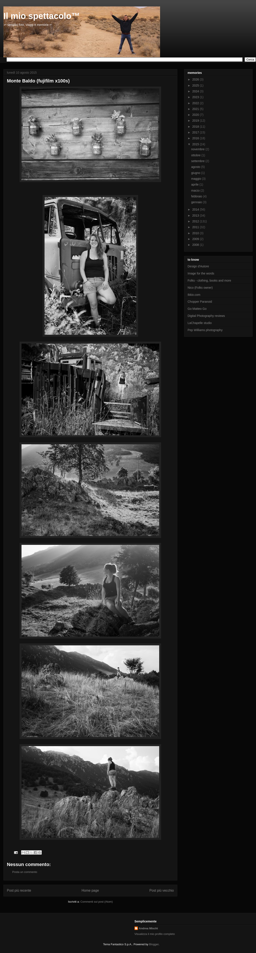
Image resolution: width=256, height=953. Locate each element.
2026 (196, 79)
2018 (196, 126)
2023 (196, 97)
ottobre (196, 155)
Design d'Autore (198, 266)
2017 (196, 132)
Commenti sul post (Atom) (96, 901)
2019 (196, 120)
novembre (198, 149)
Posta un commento (24, 872)
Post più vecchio (161, 890)
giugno (196, 173)
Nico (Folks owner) (200, 287)
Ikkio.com (194, 294)
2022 (196, 103)
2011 (196, 227)
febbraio (197, 196)
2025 (196, 85)
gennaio (197, 202)
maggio (196, 178)
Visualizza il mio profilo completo (154, 934)
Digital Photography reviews (206, 316)
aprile (195, 184)
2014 (196, 209)
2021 (196, 109)
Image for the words (201, 273)
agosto (196, 167)
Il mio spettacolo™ (41, 16)
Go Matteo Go (197, 308)
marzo (195, 190)
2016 (196, 138)
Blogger (154, 944)
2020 (196, 114)
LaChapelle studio (200, 323)
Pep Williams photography (205, 330)
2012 (196, 221)
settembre (198, 161)
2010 (196, 233)
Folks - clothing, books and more (209, 280)
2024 (196, 91)
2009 (196, 239)
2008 (196, 244)
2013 (196, 215)
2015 (196, 144)
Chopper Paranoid (200, 301)
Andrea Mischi (148, 928)
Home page (90, 890)
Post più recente (19, 890)
